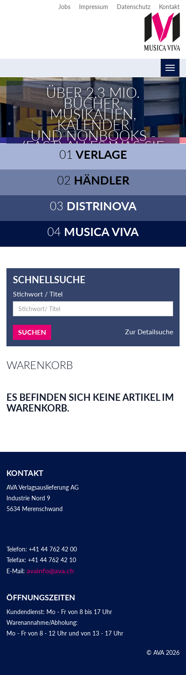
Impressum (93, 6)
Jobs (64, 6)
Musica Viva (93, 231)
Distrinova (93, 206)
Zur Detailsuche (149, 331)
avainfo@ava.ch (50, 570)
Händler (93, 180)
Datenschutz (133, 6)
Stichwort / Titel (38, 294)
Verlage (93, 154)
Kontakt (169, 6)
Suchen (32, 332)
